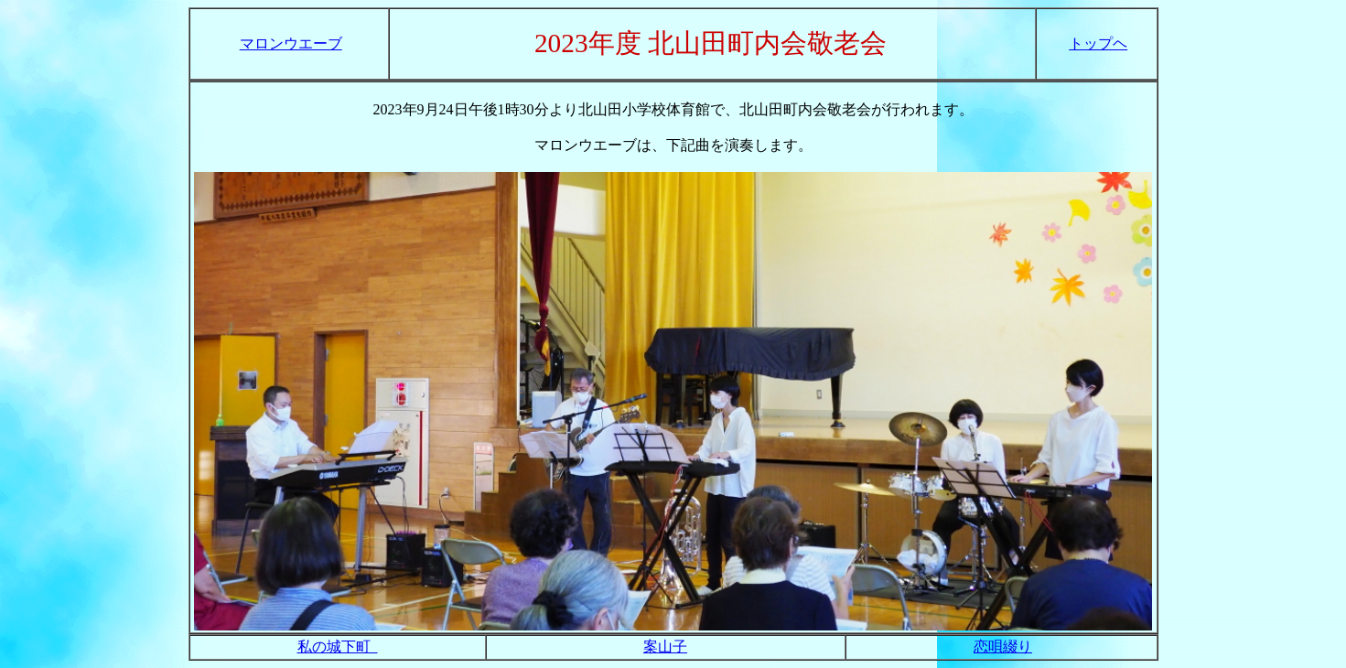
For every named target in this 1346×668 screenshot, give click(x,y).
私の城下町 (337, 646)
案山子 (665, 646)
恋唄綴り (1003, 646)
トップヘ (1098, 43)
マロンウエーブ (291, 43)
